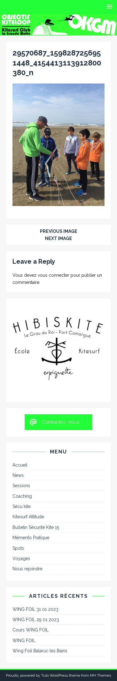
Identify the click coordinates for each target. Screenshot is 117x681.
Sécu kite (21, 506)
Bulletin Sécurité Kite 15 (35, 527)
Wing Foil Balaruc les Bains (39, 650)
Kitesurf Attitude (28, 516)
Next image (58, 238)
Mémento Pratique (30, 537)
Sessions (21, 485)
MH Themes (100, 675)
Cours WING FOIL (30, 629)
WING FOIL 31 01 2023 (35, 609)
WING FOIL (23, 640)
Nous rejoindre (27, 568)
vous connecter (53, 275)
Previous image (58, 231)
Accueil (19, 465)
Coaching (22, 496)
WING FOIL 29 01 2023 (35, 619)
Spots (18, 548)
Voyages (21, 558)
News (18, 475)
